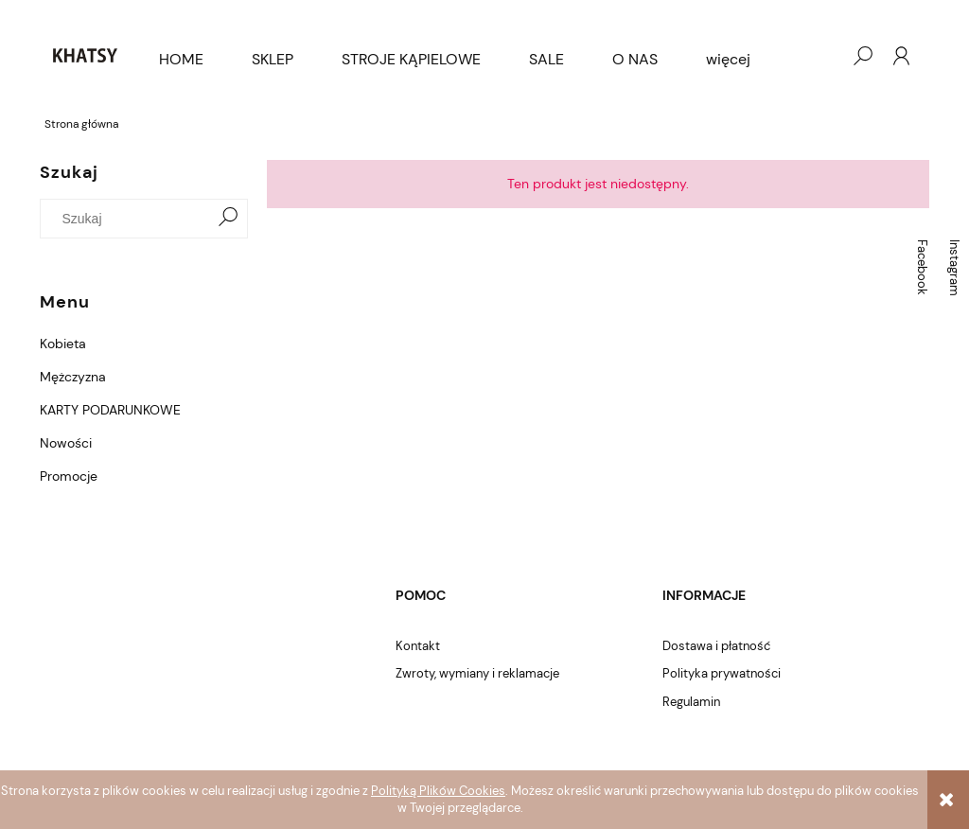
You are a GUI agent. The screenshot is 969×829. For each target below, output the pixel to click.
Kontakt (418, 646)
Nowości (66, 442)
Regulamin (691, 702)
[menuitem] (181, 59)
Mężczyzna (73, 376)
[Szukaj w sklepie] (129, 219)
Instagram (954, 267)
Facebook (922, 267)
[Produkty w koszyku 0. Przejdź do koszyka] (824, 55)
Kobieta (63, 343)
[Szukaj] (228, 219)
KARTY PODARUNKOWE (110, 409)
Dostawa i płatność (716, 646)
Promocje (68, 476)
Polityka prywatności (721, 673)
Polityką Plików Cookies (438, 791)
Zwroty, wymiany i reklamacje (477, 673)
